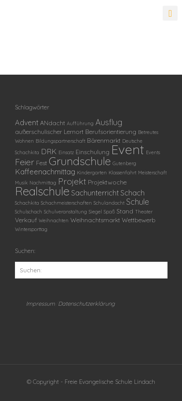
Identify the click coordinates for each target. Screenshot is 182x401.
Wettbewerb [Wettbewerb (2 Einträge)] (139, 220)
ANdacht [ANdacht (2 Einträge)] (52, 123)
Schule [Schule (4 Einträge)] (137, 202)
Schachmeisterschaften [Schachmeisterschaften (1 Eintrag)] (66, 203)
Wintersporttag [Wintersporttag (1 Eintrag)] (31, 229)
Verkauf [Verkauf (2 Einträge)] (26, 220)
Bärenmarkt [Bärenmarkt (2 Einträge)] (103, 141)
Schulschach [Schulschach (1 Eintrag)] (28, 212)
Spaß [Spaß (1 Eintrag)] (109, 212)
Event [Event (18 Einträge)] (127, 149)
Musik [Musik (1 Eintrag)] (21, 183)
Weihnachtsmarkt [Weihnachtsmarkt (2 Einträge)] (95, 220)
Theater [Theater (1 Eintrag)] (144, 212)
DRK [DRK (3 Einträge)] (49, 151)
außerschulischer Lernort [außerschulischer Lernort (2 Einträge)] (49, 132)
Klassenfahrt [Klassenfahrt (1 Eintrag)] (122, 173)
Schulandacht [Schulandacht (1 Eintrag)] (109, 203)
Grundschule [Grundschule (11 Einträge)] (80, 161)
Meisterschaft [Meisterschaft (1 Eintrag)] (152, 173)
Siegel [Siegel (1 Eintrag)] (95, 212)
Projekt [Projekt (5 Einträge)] (72, 181)
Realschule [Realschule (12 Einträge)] (42, 191)
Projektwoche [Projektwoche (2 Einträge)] (107, 182)
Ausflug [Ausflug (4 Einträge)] (108, 122)
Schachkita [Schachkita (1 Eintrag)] (27, 203)
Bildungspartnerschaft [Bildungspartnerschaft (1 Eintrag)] (60, 141)
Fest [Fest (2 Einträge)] (41, 163)
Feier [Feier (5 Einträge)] (24, 161)
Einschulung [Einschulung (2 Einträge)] (92, 152)
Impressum (40, 303)
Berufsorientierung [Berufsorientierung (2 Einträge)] (110, 132)
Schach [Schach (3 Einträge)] (132, 192)
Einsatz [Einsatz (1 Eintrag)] (66, 152)
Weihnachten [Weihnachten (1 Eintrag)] (54, 220)
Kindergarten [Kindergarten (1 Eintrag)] (92, 173)
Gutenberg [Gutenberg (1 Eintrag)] (124, 163)
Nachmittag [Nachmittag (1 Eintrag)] (42, 183)
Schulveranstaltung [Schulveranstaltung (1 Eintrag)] (65, 212)
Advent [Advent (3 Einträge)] (26, 122)
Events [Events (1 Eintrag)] (153, 152)
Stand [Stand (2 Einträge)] (124, 211)
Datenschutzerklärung (86, 303)
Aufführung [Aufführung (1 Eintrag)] (80, 123)
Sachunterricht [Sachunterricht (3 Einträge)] (95, 192)
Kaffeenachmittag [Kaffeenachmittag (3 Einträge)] (45, 171)
